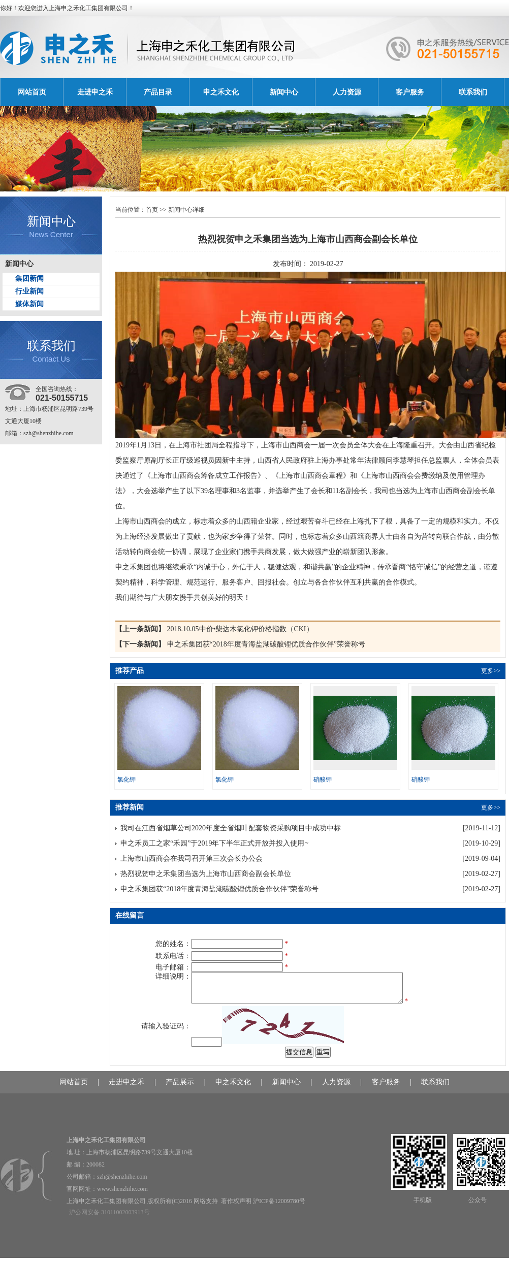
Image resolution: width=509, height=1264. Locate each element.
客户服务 (410, 92)
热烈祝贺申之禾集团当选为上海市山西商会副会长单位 (205, 874)
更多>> (490, 670)
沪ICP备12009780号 (279, 1207)
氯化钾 (126, 779)
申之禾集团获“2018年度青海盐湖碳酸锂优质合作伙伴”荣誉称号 (266, 644)
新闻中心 (284, 92)
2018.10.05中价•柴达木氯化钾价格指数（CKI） (240, 629)
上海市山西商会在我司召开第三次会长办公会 (191, 858)
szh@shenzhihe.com (48, 433)
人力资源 (347, 92)
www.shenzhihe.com (122, 1194)
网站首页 (32, 92)
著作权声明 (236, 1207)
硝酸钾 (322, 779)
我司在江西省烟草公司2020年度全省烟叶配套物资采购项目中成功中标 (230, 828)
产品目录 (158, 92)
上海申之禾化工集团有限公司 (88, 8)
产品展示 (180, 1088)
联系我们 (473, 92)
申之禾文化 (221, 92)
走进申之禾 (95, 92)
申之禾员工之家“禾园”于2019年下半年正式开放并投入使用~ (214, 843)
